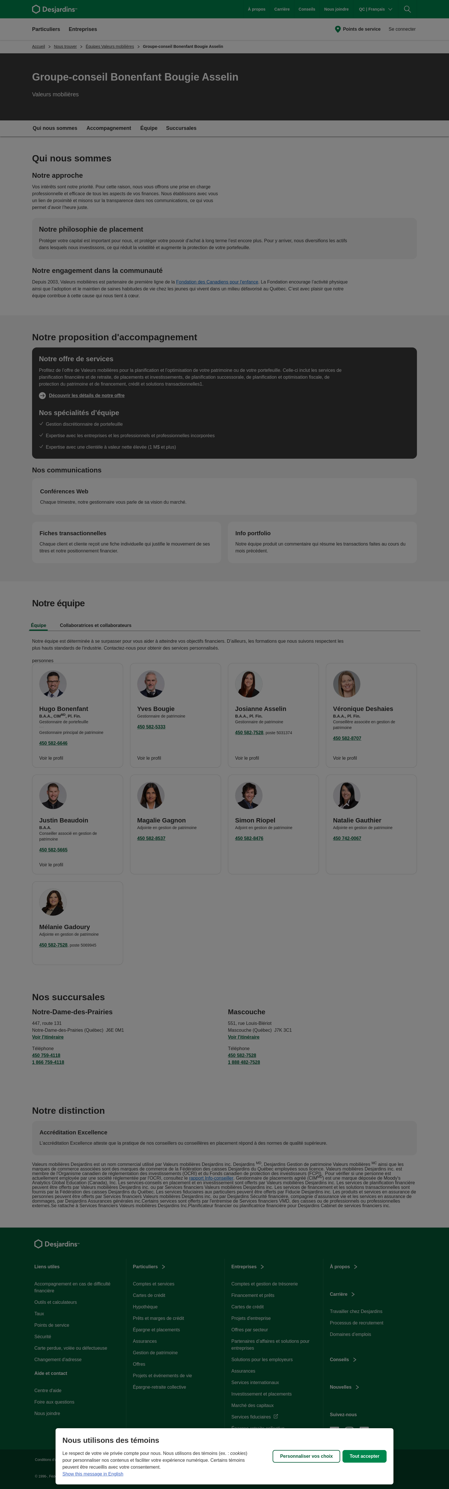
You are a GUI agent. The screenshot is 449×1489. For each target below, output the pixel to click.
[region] (224, 1456)
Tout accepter (364, 1456)
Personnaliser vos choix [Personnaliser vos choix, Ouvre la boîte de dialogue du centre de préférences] (306, 1456)
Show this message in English (92, 1474)
